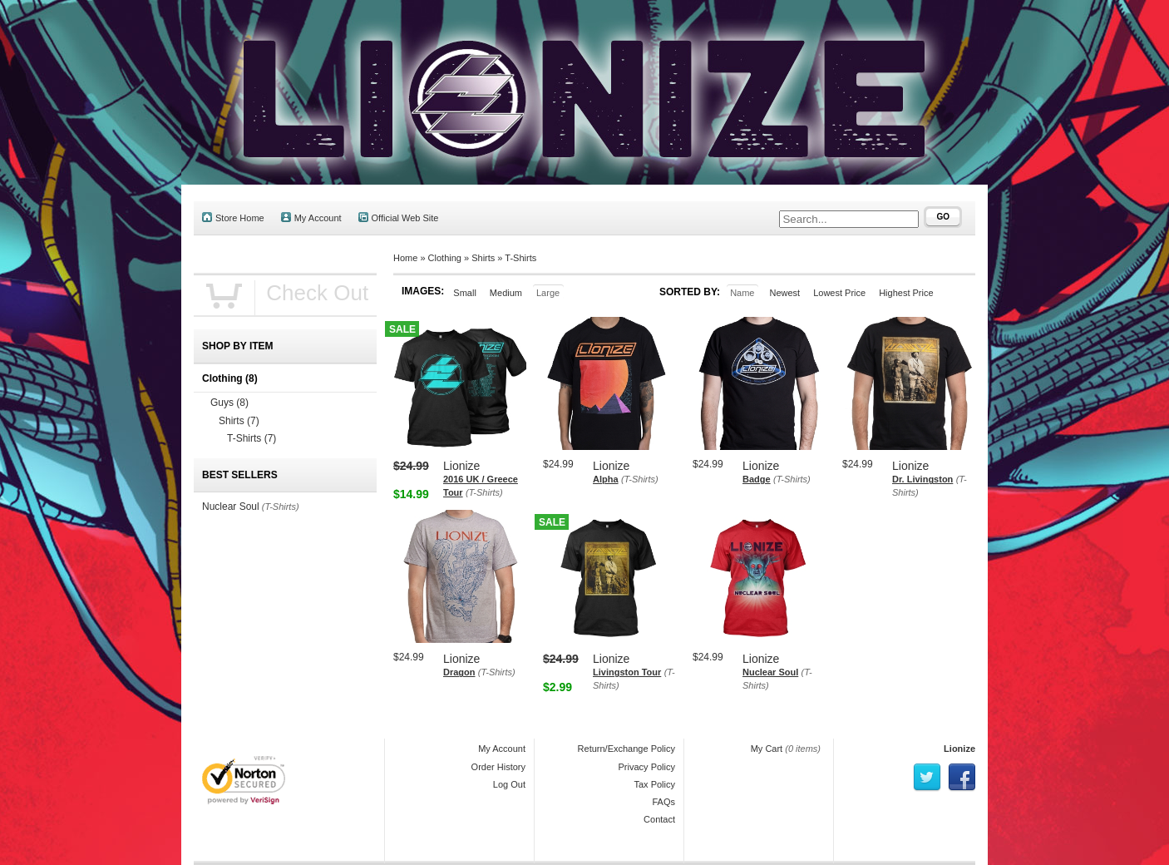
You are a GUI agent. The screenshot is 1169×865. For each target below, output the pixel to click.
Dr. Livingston (922, 479)
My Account (311, 217)
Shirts (483, 258)
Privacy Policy (647, 767)
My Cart (767, 749)
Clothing (444, 258)
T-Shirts (520, 258)
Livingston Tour (627, 672)
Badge (756, 479)
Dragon (459, 672)
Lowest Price (839, 293)
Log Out (509, 784)
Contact (659, 819)
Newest (784, 293)
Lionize (959, 749)
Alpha (606, 479)
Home (405, 258)
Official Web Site (398, 217)
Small (464, 293)
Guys (229, 402)
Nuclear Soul (770, 672)
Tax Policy (654, 784)
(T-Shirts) (484, 492)
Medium (506, 293)
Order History (498, 767)
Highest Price (906, 293)
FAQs (663, 802)
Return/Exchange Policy (626, 749)
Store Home (233, 217)
